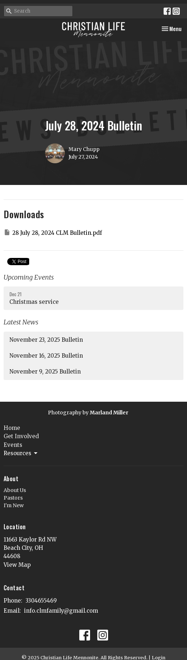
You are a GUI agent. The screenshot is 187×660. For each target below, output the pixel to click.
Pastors (13, 498)
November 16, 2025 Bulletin (46, 355)
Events (13, 444)
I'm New (14, 505)
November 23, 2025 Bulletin (46, 339)
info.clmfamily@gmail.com (61, 610)
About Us (15, 490)
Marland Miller (109, 412)
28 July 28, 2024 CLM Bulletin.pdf (53, 232)
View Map (17, 564)
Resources (21, 453)
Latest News (21, 322)
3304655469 (41, 600)
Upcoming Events (29, 277)
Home (12, 427)
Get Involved (21, 436)
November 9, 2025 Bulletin (45, 371)
